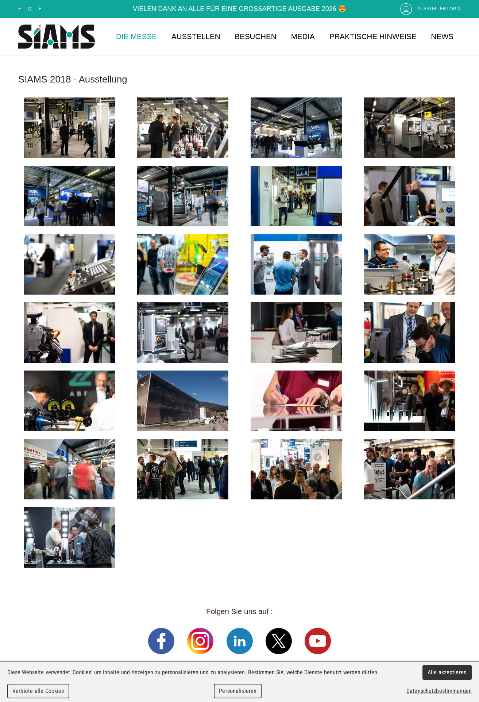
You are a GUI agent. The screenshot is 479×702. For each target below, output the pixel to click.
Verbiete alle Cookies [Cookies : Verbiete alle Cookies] (38, 690)
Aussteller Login (439, 8)
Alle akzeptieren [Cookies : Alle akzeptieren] (447, 672)
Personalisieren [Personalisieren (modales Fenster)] (237, 690)
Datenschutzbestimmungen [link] (439, 690)
